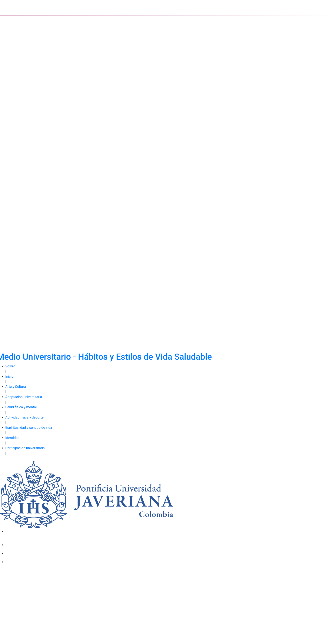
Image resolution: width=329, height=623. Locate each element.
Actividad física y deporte (24, 417)
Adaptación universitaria (23, 397)
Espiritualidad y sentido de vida (28, 428)
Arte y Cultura (15, 387)
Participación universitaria (25, 448)
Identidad (12, 438)
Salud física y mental (21, 407)
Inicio (9, 376)
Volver (10, 366)
